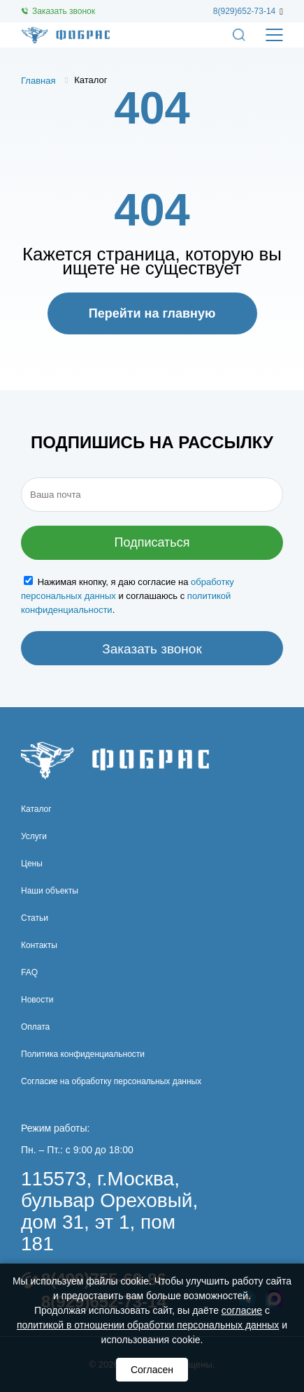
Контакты (39, 945)
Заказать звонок (63, 11)
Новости (37, 1000)
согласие (242, 1310)
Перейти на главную (152, 313)
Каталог (36, 809)
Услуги (34, 836)
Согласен (152, 1369)
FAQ (29, 972)
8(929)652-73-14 (244, 11)
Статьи (34, 918)
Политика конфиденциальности (83, 1054)
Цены (32, 863)
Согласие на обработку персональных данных (111, 1081)
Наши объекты (49, 891)
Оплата (35, 1027)
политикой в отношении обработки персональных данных (148, 1325)
